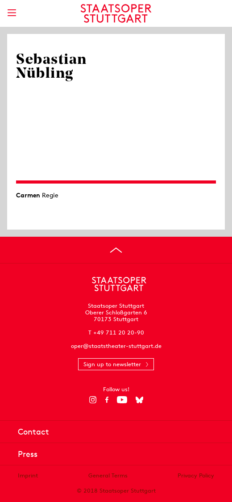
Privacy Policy (196, 475)
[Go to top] (116, 250)
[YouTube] (122, 399)
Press (27, 454)
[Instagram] (93, 399)
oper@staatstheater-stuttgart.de (116, 346)
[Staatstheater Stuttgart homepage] (116, 13)
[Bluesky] (139, 399)
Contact (33, 432)
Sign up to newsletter (112, 364)
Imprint (28, 475)
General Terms (108, 475)
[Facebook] (106, 399)
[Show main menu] (11, 12)
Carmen (28, 195)
